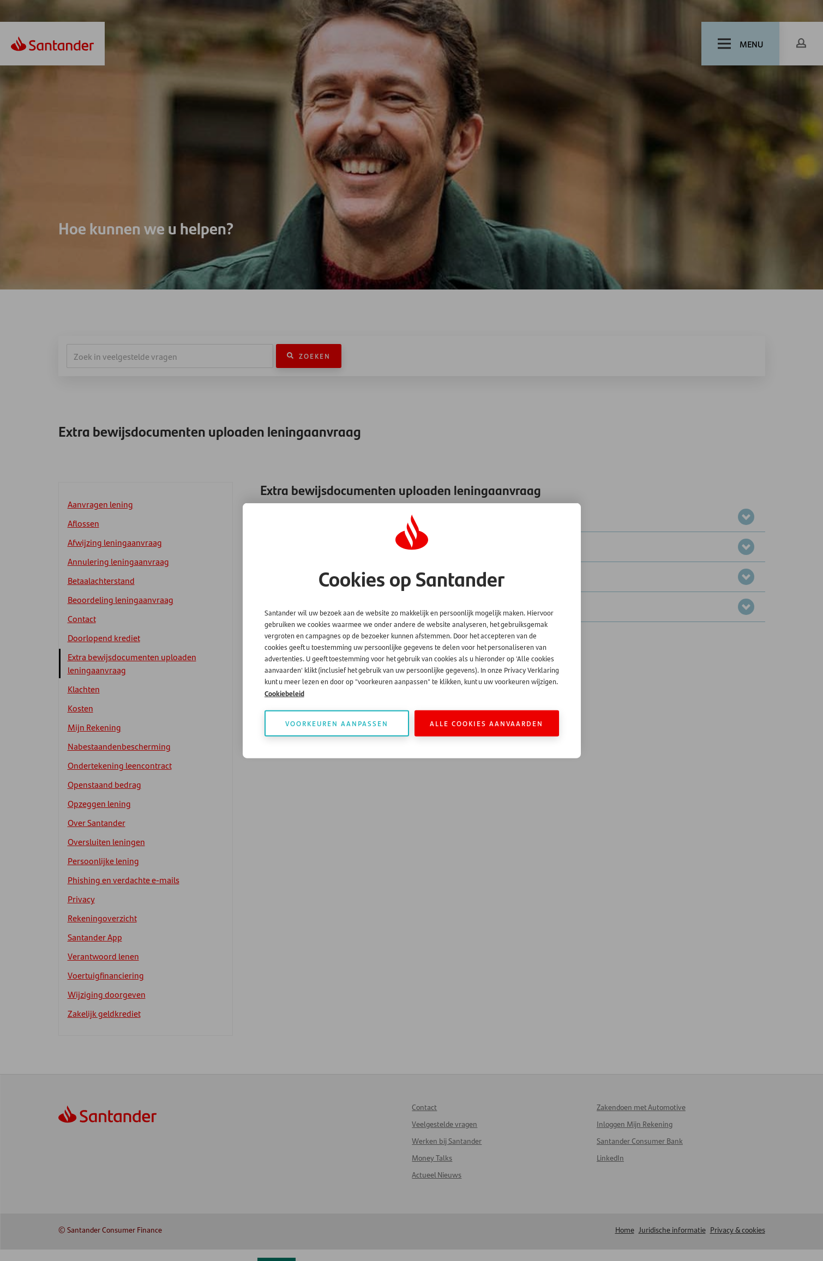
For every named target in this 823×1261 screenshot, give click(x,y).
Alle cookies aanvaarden (486, 723)
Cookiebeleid (284, 693)
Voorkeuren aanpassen (336, 723)
